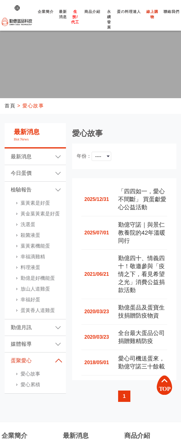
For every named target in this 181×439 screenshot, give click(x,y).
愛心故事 (30, 373)
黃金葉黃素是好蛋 (40, 213)
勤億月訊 (21, 327)
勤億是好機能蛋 (38, 278)
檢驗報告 (21, 190)
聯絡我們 (171, 17)
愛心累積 (30, 384)
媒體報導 (21, 344)
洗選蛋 (28, 224)
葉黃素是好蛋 (35, 203)
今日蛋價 (21, 173)
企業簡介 (45, 17)
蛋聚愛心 (21, 361)
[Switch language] (18, 8)
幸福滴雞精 (33, 256)
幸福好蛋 (30, 299)
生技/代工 (75, 22)
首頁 (10, 105)
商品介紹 (92, 17)
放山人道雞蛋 (35, 288)
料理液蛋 (30, 267)
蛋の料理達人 (129, 17)
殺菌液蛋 (30, 235)
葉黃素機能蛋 (35, 245)
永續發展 (109, 25)
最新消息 (62, 20)
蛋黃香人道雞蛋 (38, 310)
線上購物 (152, 20)
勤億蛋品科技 (17, 21)
